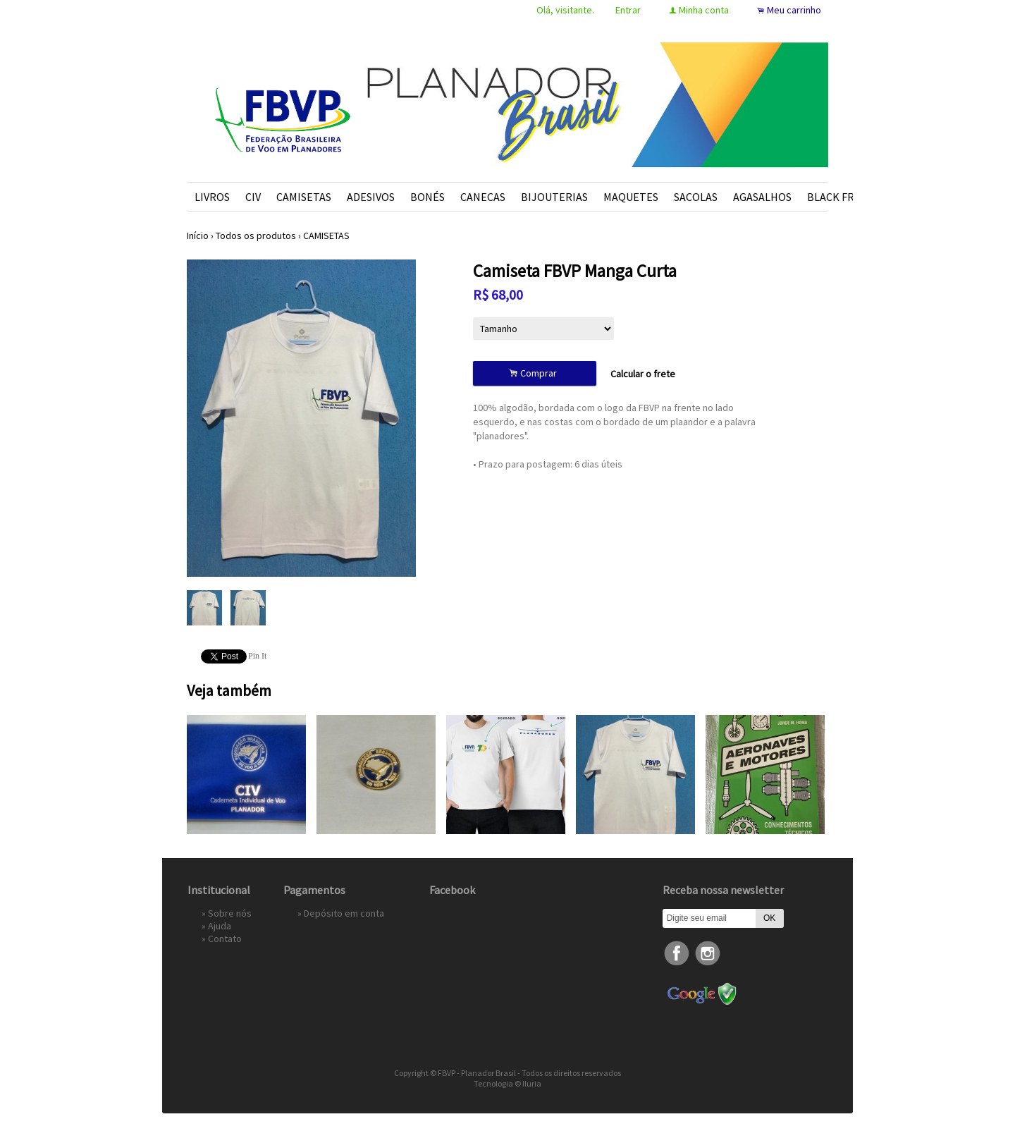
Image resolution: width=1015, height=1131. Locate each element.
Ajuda (219, 925)
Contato (225, 938)
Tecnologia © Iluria (507, 1083)
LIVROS (212, 197)
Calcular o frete (642, 373)
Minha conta (704, 10)
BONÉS (427, 197)
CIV (253, 197)
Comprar (535, 373)
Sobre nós (230, 913)
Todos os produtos (256, 235)
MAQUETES (630, 197)
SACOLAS (696, 197)
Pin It (257, 656)
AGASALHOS (762, 197)
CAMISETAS (303, 197)
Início (198, 235)
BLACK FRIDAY (841, 197)
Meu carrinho (794, 10)
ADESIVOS (371, 197)
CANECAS (482, 197)
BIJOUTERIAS (554, 197)
